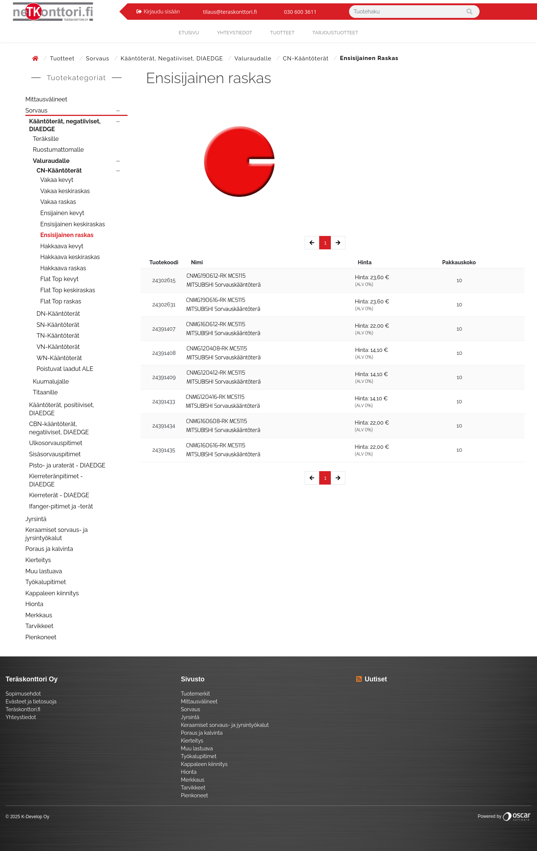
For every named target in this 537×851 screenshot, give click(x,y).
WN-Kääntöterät (59, 358)
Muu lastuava (43, 571)
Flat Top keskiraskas (67, 290)
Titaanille (45, 392)
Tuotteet (282, 32)
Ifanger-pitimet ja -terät (61, 506)
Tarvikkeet (39, 626)
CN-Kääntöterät (306, 58)
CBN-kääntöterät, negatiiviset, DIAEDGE (59, 428)
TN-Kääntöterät (58, 335)
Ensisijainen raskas (67, 235)
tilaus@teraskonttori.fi (230, 11)
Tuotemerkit (195, 694)
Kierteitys (38, 560)
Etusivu (189, 32)
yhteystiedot (234, 32)
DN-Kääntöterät (58, 313)
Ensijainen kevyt (62, 213)
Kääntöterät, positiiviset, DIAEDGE (61, 409)
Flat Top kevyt (59, 279)
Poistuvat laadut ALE (65, 368)
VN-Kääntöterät (58, 346)
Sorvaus (98, 58)
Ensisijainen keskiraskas (72, 224)
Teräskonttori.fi (23, 709)
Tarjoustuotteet (335, 32)
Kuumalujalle (51, 381)
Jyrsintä (36, 519)
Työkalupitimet (45, 582)
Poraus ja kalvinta (49, 548)
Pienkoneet (40, 637)
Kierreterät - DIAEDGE (59, 495)
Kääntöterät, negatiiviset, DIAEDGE (173, 58)
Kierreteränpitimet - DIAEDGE (56, 480)
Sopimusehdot (23, 694)
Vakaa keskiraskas (65, 191)
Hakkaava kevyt (61, 246)
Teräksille (46, 138)
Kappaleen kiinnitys (52, 593)
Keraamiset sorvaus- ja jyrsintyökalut (56, 534)
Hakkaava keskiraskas (70, 257)
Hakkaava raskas (63, 268)
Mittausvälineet (46, 99)
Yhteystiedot (21, 717)
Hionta (34, 604)
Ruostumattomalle (58, 149)
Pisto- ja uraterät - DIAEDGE (67, 465)
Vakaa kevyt (56, 179)
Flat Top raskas (60, 301)
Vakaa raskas (58, 201)
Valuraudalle (254, 58)
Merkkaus (38, 615)
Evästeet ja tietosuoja (31, 702)
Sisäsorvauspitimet (55, 454)
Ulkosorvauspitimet (55, 443)
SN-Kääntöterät (58, 324)
